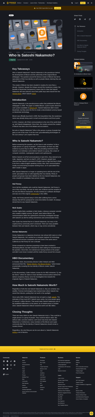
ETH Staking (43, 381)
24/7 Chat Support (80, 380)
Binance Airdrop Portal (81, 394)
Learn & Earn (61, 378)
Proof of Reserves (80, 373)
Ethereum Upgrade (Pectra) (64, 392)
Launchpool (42, 377)
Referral (78, 362)
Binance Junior (43, 368)
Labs (59, 368)
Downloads (24, 387)
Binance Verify (79, 390)
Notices (24, 385)
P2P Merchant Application (64, 360)
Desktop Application (26, 389)
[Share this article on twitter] (75, 19)
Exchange (42, 360)
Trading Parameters (80, 392)
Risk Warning (25, 383)
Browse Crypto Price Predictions (65, 386)
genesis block (16, 93)
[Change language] (88, 3)
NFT (41, 383)
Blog (23, 379)
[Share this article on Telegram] (85, 19)
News (23, 366)
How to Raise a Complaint (82, 399)
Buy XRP (60, 399)
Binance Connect (62, 370)
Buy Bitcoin (60, 394)
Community (24, 381)
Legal (23, 370)
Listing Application (62, 364)
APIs (77, 388)
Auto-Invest (42, 379)
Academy (42, 373)
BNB (77, 364)
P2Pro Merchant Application (64, 362)
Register (83, 3)
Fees (77, 386)
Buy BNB (60, 397)
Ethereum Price (61, 384)
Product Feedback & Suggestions (83, 384)
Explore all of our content (47, 349)
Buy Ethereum (61, 403)
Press (23, 368)
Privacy (24, 375)
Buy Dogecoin (61, 401)
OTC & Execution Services (82, 366)
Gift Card (42, 375)
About (23, 360)
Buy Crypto (42, 362)
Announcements (26, 364)
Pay (41, 364)
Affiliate (77, 360)
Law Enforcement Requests (82, 397)
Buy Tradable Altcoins (63, 405)
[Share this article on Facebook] (80, 19)
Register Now (83, 127)
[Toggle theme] (91, 2)
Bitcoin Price (61, 382)
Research (42, 387)
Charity (41, 389)
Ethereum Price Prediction (64, 390)
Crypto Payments (44, 366)
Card (41, 370)
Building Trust (25, 377)
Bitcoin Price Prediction (63, 388)
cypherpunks (35, 194)
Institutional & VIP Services (64, 366)
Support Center (79, 382)
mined (34, 93)
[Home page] (11, 3)
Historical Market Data (81, 368)
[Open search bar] (71, 3)
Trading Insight (79, 370)
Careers (24, 362)
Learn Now (57, 8)
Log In (76, 3)
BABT (41, 385)
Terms (23, 373)
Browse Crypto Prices (63, 380)
